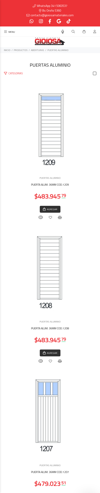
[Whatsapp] (32, 21)
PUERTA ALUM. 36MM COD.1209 (50, 184)
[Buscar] (73, 32)
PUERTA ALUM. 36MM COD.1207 (50, 472)
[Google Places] (59, 21)
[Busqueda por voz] (63, 32)
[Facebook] (50, 21)
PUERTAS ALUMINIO (58, 50)
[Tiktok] (68, 21)
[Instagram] (41, 21)
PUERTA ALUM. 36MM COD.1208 (50, 328)
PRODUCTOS (21, 50)
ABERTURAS (37, 50)
